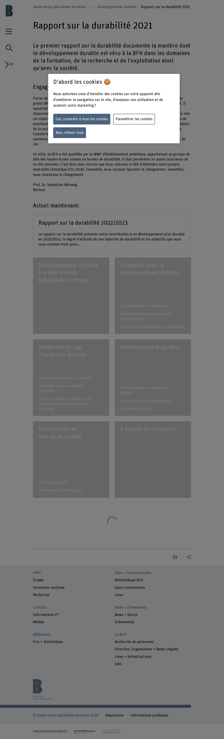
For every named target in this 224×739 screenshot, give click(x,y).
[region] (114, 108)
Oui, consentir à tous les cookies (82, 119)
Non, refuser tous (70, 133)
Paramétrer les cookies (134, 119)
